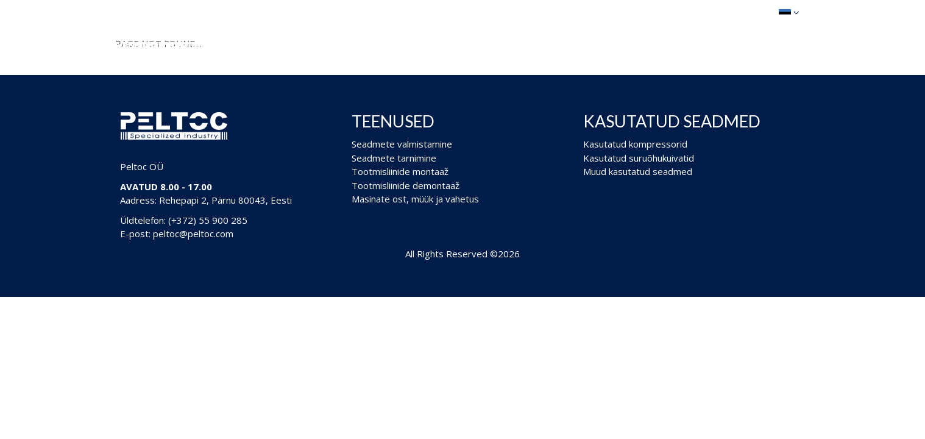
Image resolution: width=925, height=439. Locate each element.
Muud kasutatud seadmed (637, 171)
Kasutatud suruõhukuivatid (638, 158)
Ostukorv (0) (727, 12)
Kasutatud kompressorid (635, 144)
